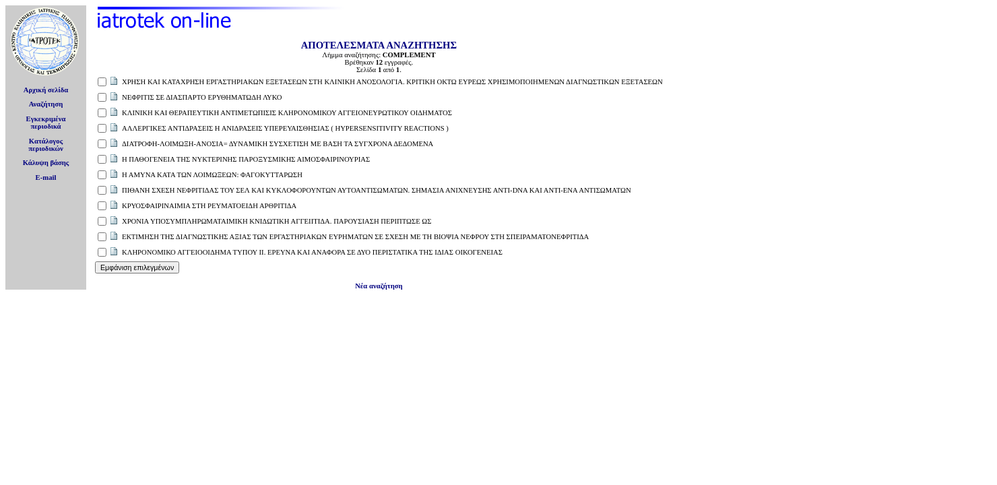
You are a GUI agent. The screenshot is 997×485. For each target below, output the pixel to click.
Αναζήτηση (46, 104)
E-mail (46, 177)
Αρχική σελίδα (46, 90)
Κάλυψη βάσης (46, 162)
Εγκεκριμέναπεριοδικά (46, 122)
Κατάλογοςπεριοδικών (45, 144)
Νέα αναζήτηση (378, 286)
